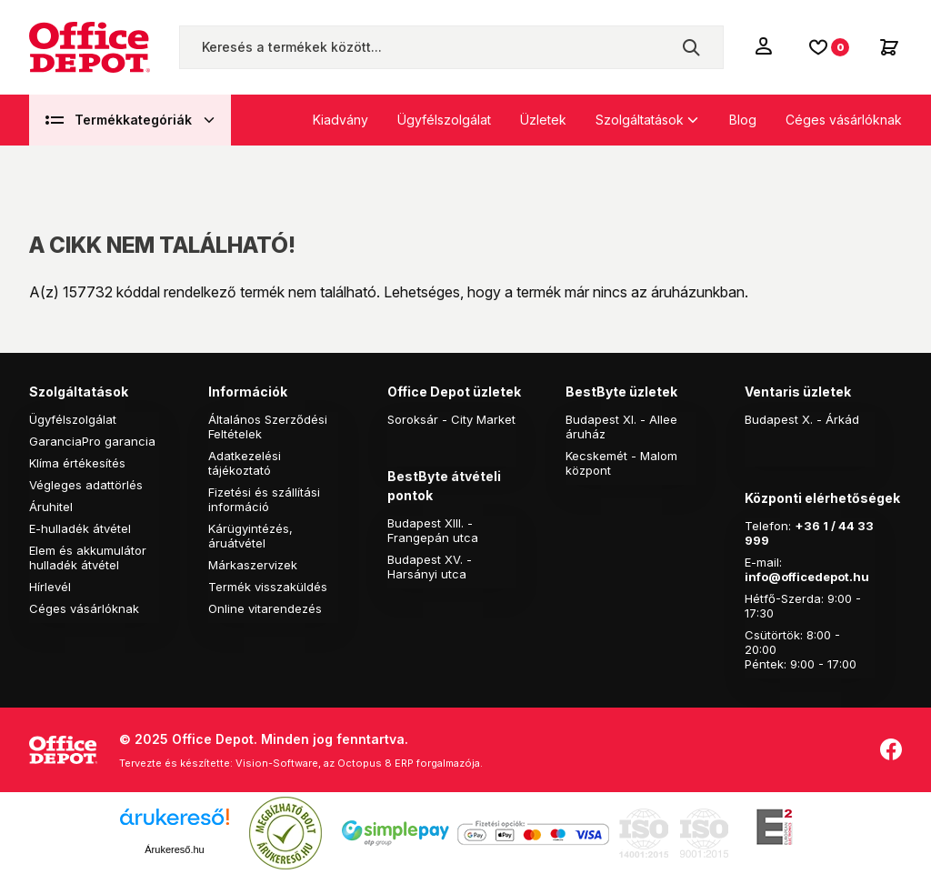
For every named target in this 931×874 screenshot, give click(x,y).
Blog (742, 119)
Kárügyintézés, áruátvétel (250, 535)
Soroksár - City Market (451, 419)
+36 (807, 525)
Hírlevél (50, 586)
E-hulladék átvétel (80, 528)
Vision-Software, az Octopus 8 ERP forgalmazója (357, 763)
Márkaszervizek (252, 565)
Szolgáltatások (640, 119)
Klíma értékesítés (77, 463)
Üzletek (543, 119)
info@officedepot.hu (807, 576)
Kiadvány (340, 119)
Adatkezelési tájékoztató (244, 462)
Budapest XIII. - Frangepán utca (432, 530)
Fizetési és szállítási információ (264, 499)
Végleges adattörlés (86, 484)
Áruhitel (51, 506)
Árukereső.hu (174, 849)
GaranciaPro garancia (92, 441)
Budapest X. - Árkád (802, 419)
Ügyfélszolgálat (444, 119)
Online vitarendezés (265, 608)
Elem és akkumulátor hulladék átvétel (87, 557)
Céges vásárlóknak (844, 119)
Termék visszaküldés (267, 586)
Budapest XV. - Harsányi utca (429, 566)
